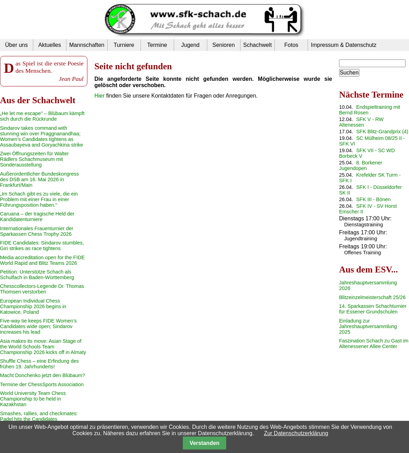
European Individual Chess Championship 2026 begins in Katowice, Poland (33, 306)
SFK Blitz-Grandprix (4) (382, 131)
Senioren (223, 45)
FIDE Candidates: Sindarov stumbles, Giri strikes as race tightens (42, 245)
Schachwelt (257, 45)
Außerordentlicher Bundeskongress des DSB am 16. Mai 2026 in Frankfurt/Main (39, 179)
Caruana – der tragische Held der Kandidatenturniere (37, 216)
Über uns (16, 45)
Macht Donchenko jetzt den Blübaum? (42, 375)
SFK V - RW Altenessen (361, 122)
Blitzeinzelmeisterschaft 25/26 (372, 297)
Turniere (124, 45)
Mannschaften (87, 45)
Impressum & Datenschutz (343, 45)
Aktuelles (49, 45)
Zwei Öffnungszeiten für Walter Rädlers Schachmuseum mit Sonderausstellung (34, 159)
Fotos (291, 45)
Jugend (190, 45)
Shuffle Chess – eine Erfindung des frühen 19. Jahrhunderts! (39, 363)
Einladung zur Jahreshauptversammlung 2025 (368, 326)
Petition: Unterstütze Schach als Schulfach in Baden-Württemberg (37, 274)
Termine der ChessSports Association (42, 384)
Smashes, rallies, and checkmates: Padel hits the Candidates (39, 416)
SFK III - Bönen (373, 199)
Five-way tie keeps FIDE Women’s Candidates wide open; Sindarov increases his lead (38, 326)
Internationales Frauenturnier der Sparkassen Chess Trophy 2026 (36, 231)
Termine (157, 45)
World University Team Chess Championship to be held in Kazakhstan (33, 398)
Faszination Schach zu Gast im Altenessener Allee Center (373, 343)
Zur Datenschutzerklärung (296, 433)
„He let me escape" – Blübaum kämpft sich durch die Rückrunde (42, 116)
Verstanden (204, 443)
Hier (99, 96)
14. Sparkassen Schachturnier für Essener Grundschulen (373, 308)
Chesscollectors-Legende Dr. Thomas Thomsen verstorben (42, 289)
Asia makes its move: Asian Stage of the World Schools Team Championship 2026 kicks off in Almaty (43, 346)
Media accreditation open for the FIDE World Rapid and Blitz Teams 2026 (42, 260)
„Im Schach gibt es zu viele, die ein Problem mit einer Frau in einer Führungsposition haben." (39, 199)
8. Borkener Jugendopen (360, 165)
